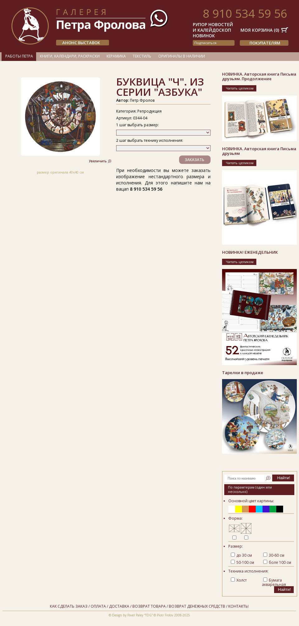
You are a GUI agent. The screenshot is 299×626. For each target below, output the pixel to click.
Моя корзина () (259, 30)
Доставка (119, 606)
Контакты (238, 606)
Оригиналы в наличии (181, 56)
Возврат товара (149, 606)
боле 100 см (277, 562)
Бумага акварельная (274, 582)
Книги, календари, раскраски (70, 56)
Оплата (98, 606)
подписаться (205, 42)
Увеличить (98, 161)
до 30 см (241, 555)
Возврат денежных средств (197, 606)
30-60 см (273, 555)
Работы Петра (19, 56)
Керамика (116, 56)
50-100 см (242, 562)
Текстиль (142, 56)
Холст (239, 580)
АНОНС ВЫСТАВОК (81, 42)
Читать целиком (240, 88)
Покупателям (264, 43)
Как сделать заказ (69, 606)
